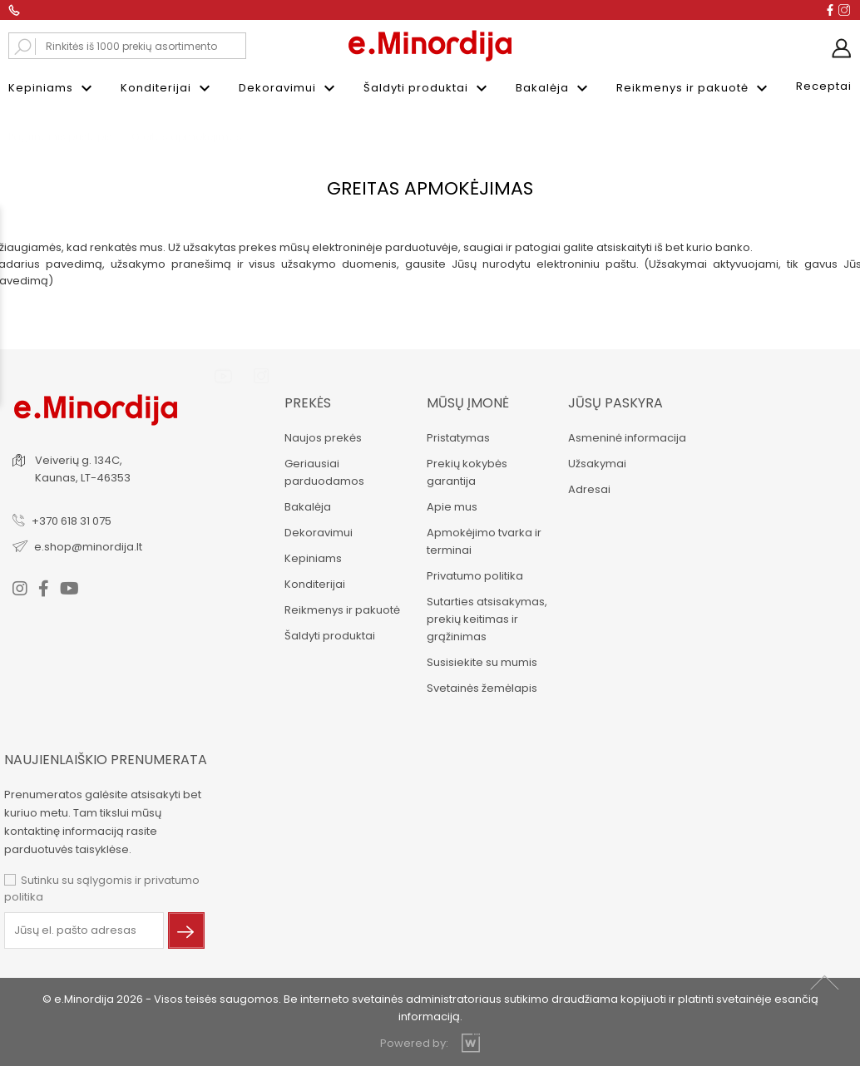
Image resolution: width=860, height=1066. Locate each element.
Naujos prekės (322, 438)
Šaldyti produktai (427, 88)
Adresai (588, 489)
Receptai (824, 86)
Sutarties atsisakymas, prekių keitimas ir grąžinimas (486, 619)
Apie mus (451, 507)
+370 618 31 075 (71, 521)
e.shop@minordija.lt (88, 547)
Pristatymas (457, 438)
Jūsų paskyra (614, 402)
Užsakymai (596, 463)
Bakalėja (554, 88)
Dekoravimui (289, 88)
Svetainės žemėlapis (481, 688)
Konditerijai (168, 88)
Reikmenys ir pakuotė (694, 88)
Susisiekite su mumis (481, 662)
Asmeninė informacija (626, 438)
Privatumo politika (474, 576)
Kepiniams (52, 88)
